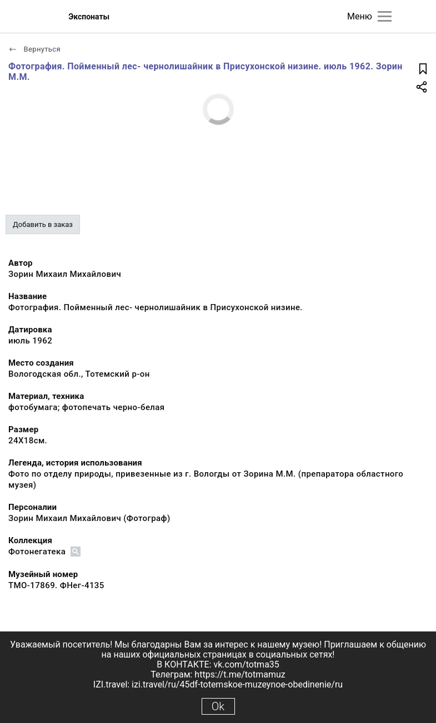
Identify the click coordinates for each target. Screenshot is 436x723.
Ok (218, 706)
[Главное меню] (384, 16)
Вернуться (34, 49)
